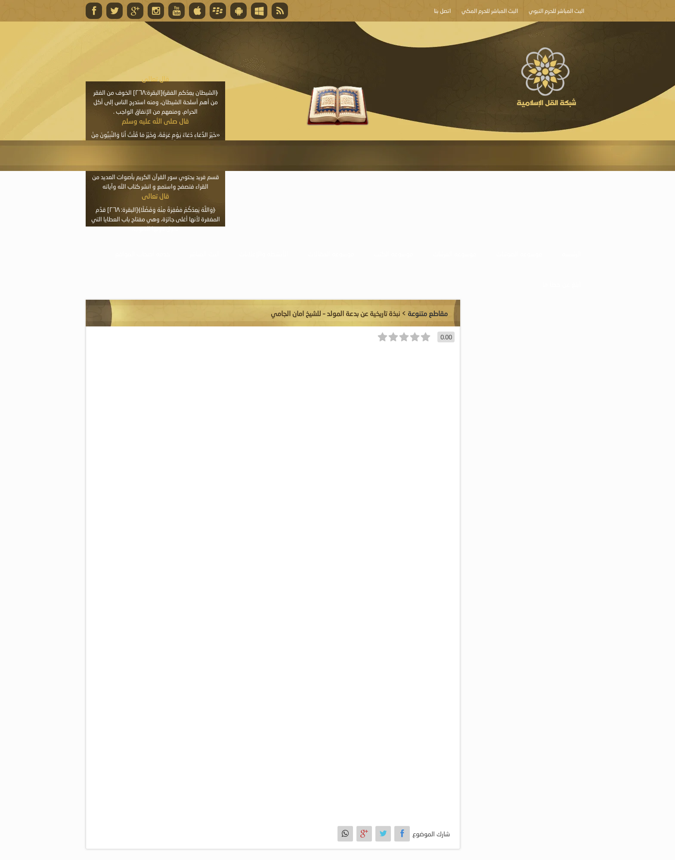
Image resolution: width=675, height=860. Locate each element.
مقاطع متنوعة (428, 313)
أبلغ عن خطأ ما (561, 284)
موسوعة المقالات (331, 254)
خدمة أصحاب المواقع (142, 254)
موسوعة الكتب (393, 254)
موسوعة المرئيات (455, 254)
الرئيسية (571, 254)
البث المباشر (204, 254)
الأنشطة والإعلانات (263, 254)
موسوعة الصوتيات (519, 254)
